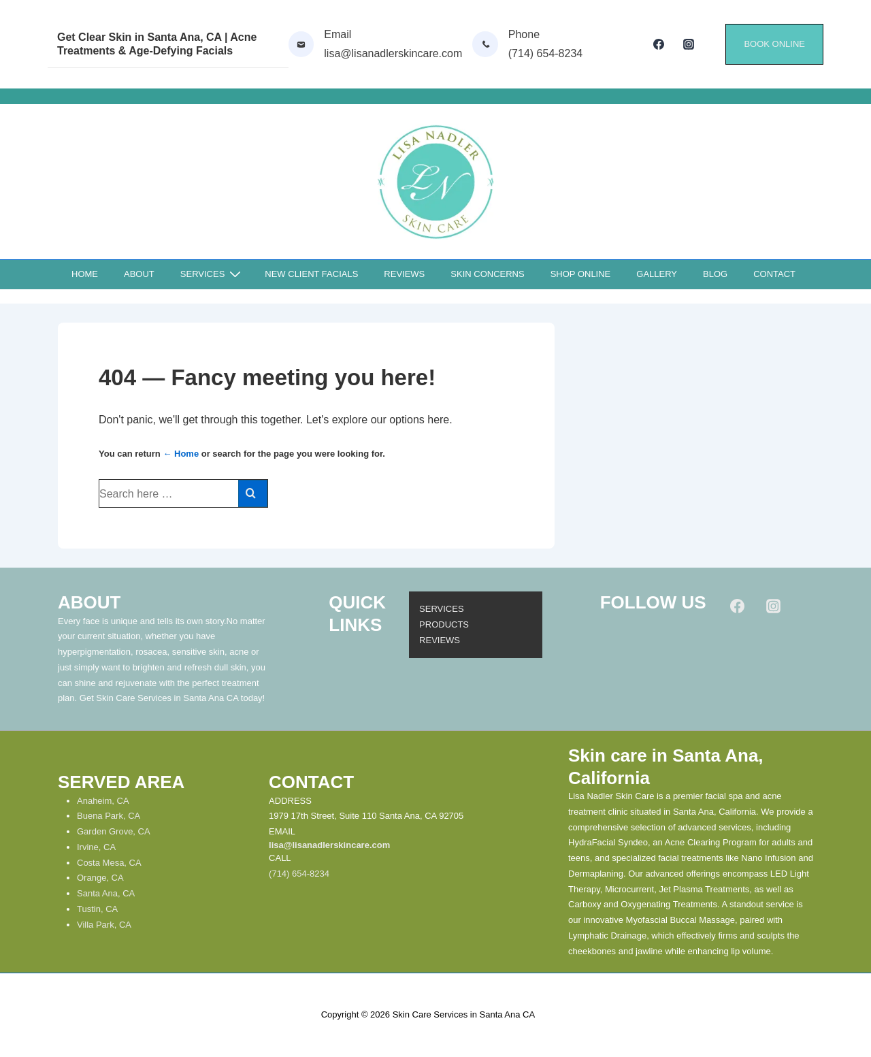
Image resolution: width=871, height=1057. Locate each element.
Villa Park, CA (104, 925)
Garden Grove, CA (113, 831)
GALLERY (656, 274)
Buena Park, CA (108, 816)
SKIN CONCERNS (487, 274)
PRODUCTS (444, 624)
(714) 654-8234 (299, 873)
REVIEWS (404, 274)
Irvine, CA (96, 847)
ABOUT (139, 274)
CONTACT (774, 274)
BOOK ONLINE (774, 44)
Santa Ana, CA (106, 893)
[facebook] (659, 44)
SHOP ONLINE (580, 274)
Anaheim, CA (103, 801)
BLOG (715, 274)
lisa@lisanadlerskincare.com (329, 845)
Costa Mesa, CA (109, 863)
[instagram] (689, 44)
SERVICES (212, 274)
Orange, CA (100, 878)
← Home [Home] (181, 454)
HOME (84, 274)
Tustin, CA (97, 909)
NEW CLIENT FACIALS (311, 274)
